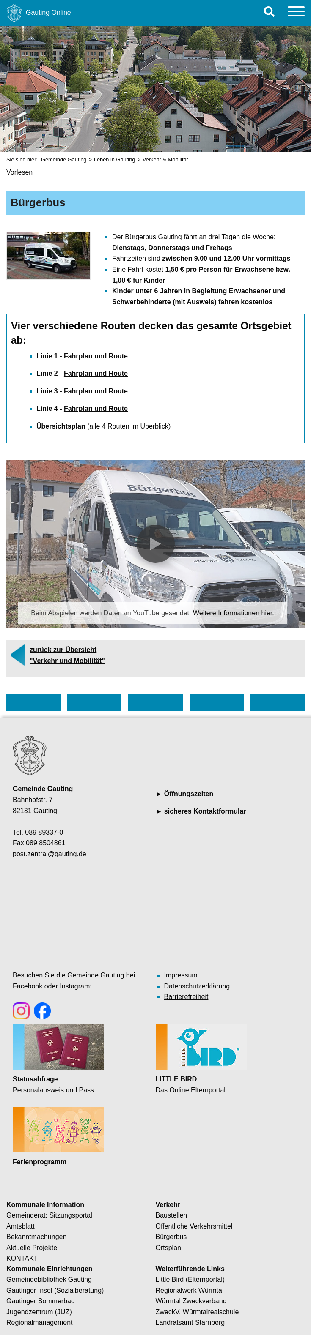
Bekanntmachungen (36, 1236)
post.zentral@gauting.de (49, 853)
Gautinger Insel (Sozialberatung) (55, 1290)
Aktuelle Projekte (31, 1247)
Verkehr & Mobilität (165, 159)
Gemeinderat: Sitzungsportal (49, 1215)
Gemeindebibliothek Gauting (49, 1279)
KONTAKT (22, 1258)
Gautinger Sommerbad (40, 1301)
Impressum (181, 975)
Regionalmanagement (39, 1322)
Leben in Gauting (114, 159)
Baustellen (171, 1215)
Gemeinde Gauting (63, 159)
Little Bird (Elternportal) (190, 1279)
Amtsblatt (20, 1226)
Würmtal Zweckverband (191, 1301)
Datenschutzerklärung (197, 986)
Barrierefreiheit (186, 996)
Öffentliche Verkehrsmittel (194, 1226)
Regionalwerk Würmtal (190, 1290)
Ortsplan (168, 1247)
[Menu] (296, 13)
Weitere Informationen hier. (233, 613)
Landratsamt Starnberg (190, 1322)
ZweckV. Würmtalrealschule (197, 1312)
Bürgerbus (171, 1236)
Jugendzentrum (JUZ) (39, 1312)
